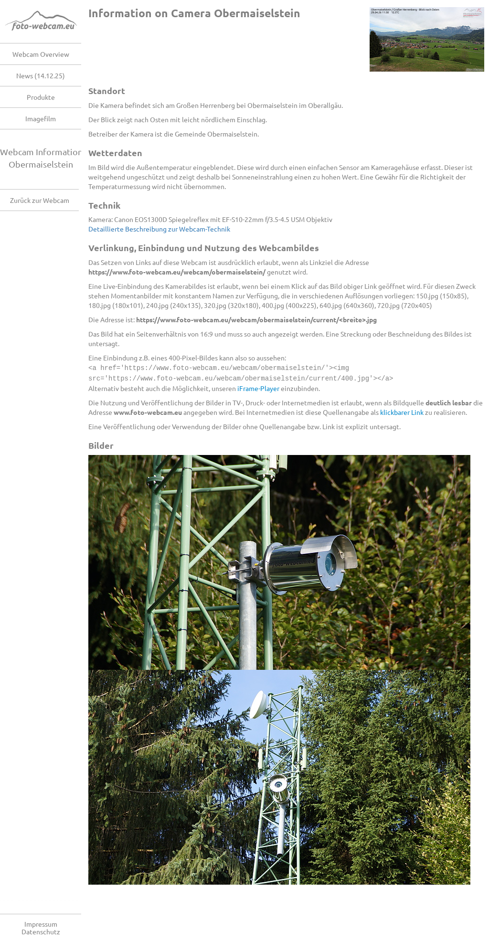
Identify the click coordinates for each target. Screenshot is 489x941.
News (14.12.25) (40, 75)
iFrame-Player (258, 387)
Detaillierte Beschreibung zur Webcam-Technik (159, 228)
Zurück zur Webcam (39, 200)
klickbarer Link (402, 411)
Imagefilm (40, 118)
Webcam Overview (40, 54)
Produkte (41, 97)
